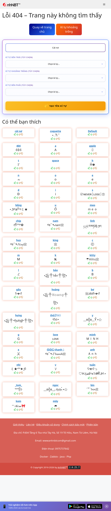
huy (18, 240)
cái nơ (18, 131)
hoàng (55, 289)
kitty (92, 255)
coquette (55, 131)
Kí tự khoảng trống (69, 29)
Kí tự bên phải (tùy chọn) (19, 85)
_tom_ (18, 385)
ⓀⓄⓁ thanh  (55, 349)
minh (92, 334)
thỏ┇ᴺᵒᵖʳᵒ (55, 315)
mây (55, 401)
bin (93, 385)
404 (18, 146)
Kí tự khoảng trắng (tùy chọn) (22, 71)
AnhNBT (62, 467)
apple (92, 146)
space (55, 160)
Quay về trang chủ (42, 29)
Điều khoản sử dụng (48, 424)
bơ (92, 289)
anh (92, 349)
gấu (18, 289)
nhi (18, 364)
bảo (55, 270)
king (55, 240)
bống (18, 205)
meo (92, 205)
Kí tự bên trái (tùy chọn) (19, 57)
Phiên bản (92, 424)
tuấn (92, 364)
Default (92, 131)
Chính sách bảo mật (73, 424)
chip (18, 221)
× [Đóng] (106, 506)
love (55, 334)
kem (18, 401)
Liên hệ (30, 424)
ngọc (55, 385)
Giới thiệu (18, 424)
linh (92, 221)
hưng (18, 315)
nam (55, 221)
